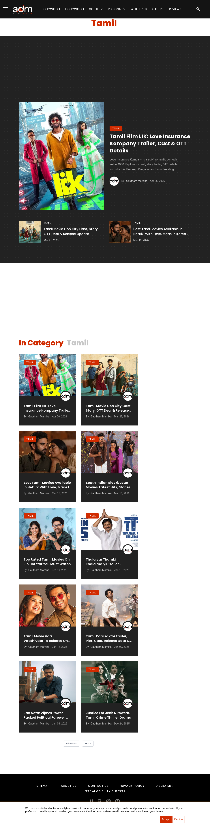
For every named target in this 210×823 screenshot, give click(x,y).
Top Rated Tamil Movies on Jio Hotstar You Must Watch (47, 561)
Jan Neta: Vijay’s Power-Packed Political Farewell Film (44, 715)
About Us (68, 786)
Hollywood (74, 9)
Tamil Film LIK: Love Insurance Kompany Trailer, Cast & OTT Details (150, 143)
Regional (115, 9)
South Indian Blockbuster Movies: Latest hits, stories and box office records (108, 484)
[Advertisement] (105, 74)
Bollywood (51, 9)
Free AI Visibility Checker (105, 791)
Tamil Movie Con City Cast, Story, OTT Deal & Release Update (71, 231)
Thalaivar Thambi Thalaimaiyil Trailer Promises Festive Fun (103, 561)
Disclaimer (164, 786)
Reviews (175, 9)
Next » (88, 743)
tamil (116, 128)
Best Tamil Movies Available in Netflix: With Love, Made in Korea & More (161, 231)
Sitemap (42, 786)
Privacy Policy (132, 786)
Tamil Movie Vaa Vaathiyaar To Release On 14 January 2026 (46, 638)
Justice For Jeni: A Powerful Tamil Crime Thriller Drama (108, 715)
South (94, 9)
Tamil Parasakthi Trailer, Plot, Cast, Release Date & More (107, 638)
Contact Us (98, 786)
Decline (178, 819)
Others (158, 9)
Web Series (139, 9)
